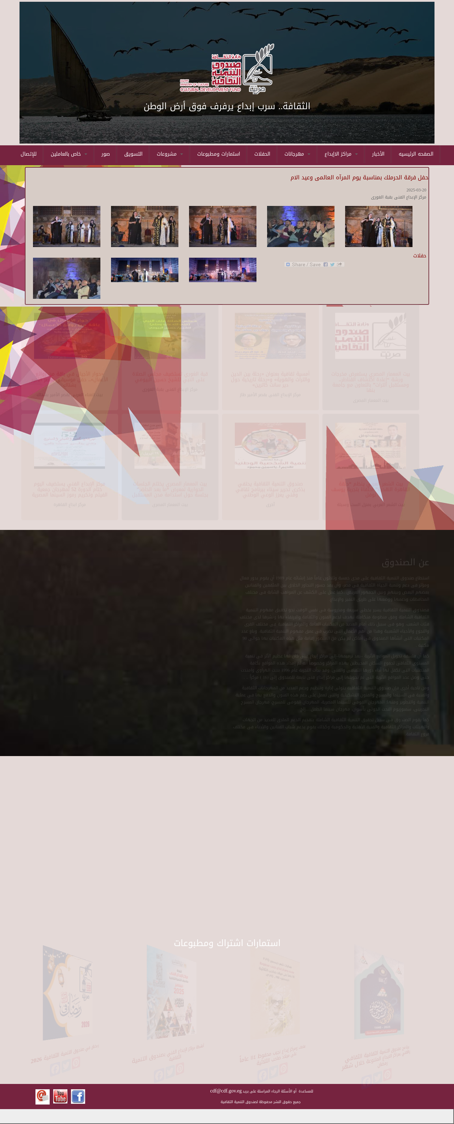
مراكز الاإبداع (341, 154)
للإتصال (29, 154)
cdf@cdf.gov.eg (226, 1091)
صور (105, 154)
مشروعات (170, 154)
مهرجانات (297, 154)
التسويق (133, 154)
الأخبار (378, 154)
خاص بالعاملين (69, 154)
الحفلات (262, 154)
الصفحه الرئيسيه (416, 154)
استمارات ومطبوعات (218, 154)
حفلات (419, 256)
